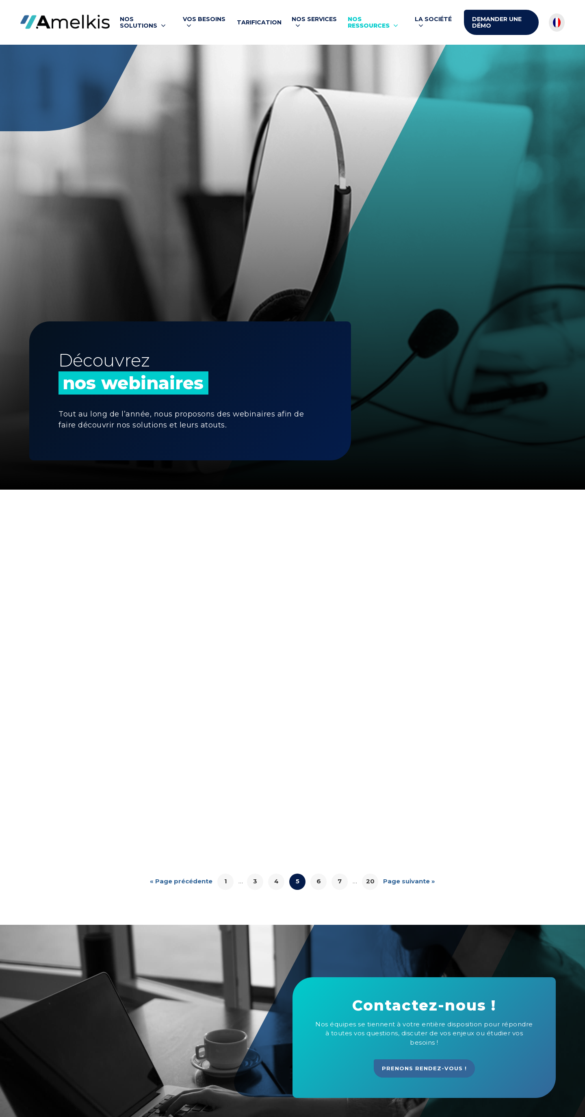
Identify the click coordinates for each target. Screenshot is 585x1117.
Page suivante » (409, 881)
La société (433, 19)
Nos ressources (369, 22)
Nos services (314, 19)
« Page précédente (181, 881)
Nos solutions (138, 22)
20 (370, 881)
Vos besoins (204, 19)
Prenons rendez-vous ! (424, 1068)
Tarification (259, 22)
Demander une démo (497, 22)
